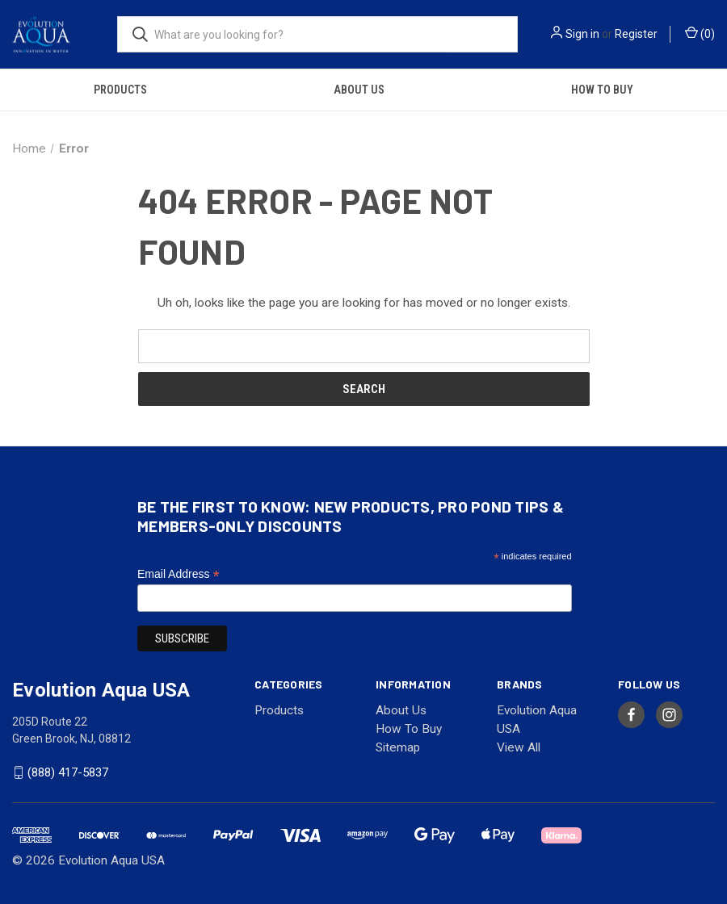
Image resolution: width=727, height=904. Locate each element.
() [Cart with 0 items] (700, 33)
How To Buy (602, 89)
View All (518, 747)
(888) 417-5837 (67, 772)
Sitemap (398, 747)
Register (636, 33)
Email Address (178, 574)
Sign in (582, 33)
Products (120, 89)
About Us (359, 89)
